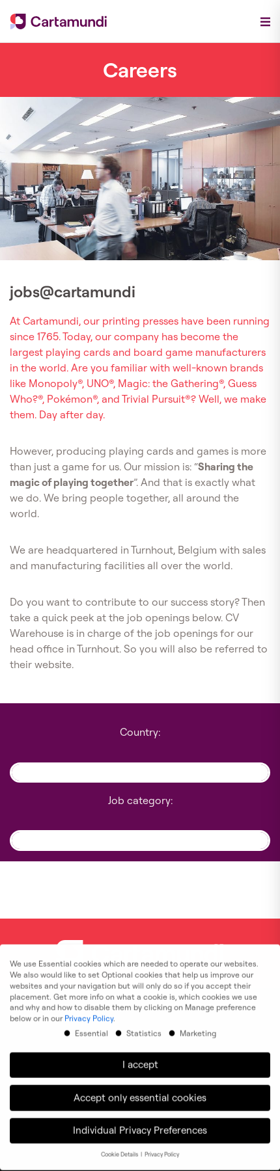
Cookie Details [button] (120, 1145)
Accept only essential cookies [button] (140, 1088)
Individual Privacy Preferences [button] (140, 1120)
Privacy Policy (88, 1009)
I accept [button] (140, 1055)
